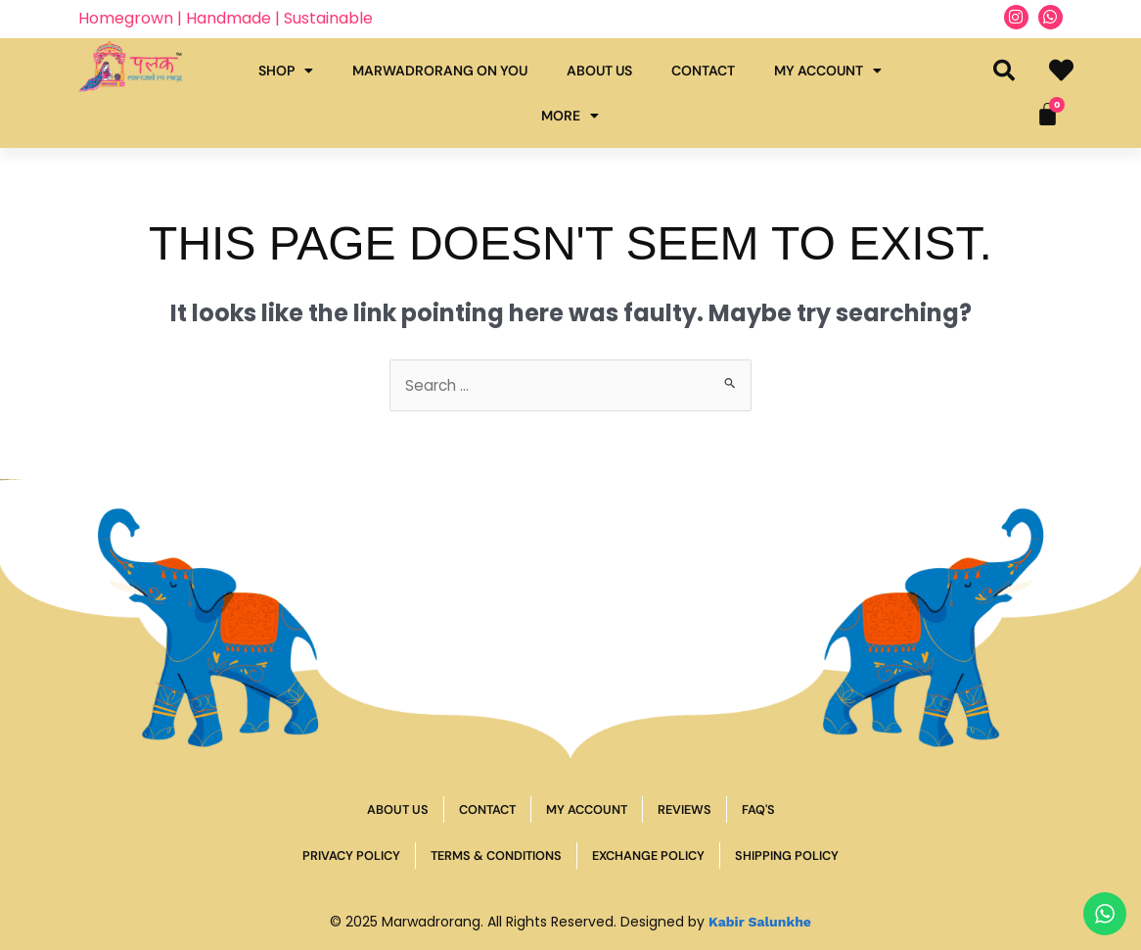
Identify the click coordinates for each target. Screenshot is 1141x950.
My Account (828, 70)
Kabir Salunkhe (759, 921)
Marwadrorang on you (439, 70)
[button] (1004, 70)
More (570, 115)
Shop (285, 70)
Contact (703, 70)
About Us (599, 70)
